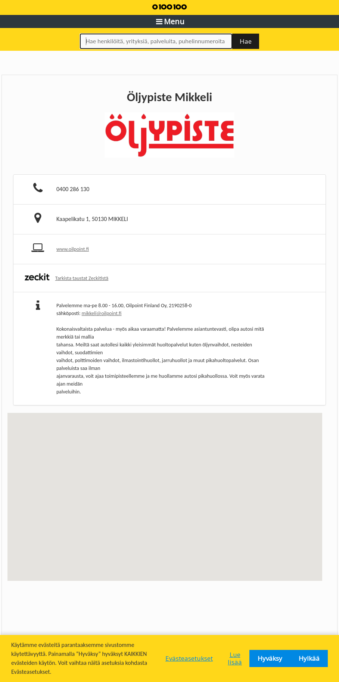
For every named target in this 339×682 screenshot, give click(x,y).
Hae (246, 41)
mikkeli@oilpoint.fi (102, 313)
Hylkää (309, 658)
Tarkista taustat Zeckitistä (82, 278)
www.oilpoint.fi (72, 249)
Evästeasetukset (189, 658)
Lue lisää (235, 658)
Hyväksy (270, 658)
